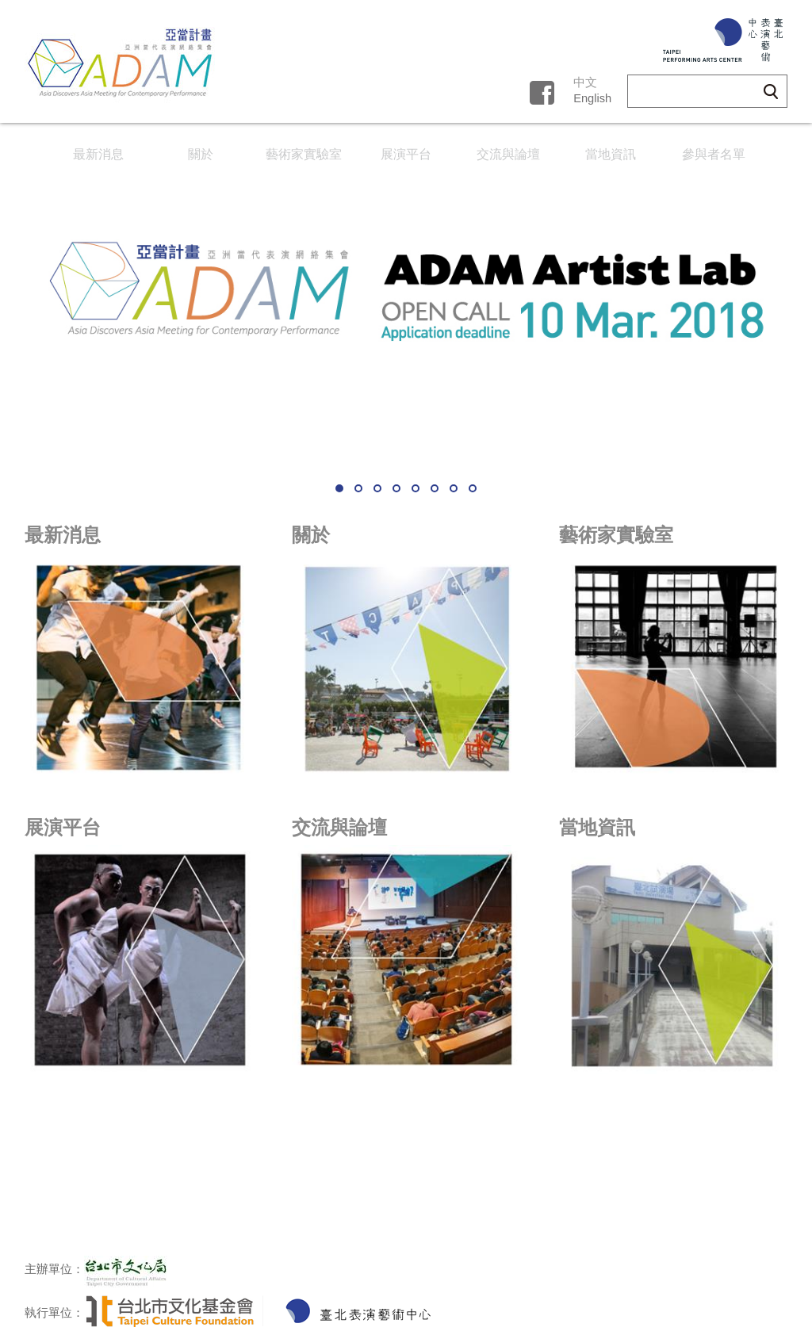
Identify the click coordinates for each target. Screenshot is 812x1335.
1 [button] (339, 488)
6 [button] (435, 488)
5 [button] (415, 488)
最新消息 (98, 154)
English (592, 98)
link (139, 654)
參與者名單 (713, 154)
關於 (200, 154)
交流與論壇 (508, 154)
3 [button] (377, 488)
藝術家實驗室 (304, 154)
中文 (585, 82)
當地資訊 (610, 154)
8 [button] (473, 488)
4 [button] (396, 488)
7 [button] (454, 488)
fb (541, 90)
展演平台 (406, 154)
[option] (406, 325)
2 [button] (358, 488)
